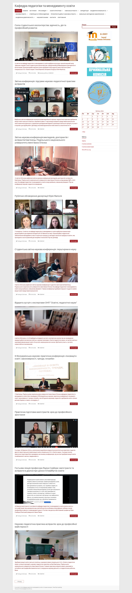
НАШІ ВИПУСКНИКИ (42, 17)
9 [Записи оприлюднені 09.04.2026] (97, 119)
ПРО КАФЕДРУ (43, 10)
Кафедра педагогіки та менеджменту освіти (45, 6)
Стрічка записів (86, 144)
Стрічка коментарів (88, 147)
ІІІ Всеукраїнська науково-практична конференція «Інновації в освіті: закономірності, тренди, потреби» (46, 357)
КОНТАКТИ (53, 17)
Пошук (84, 24)
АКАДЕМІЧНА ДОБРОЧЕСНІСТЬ (25, 17)
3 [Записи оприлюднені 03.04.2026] (102, 116)
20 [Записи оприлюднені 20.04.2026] (83, 124)
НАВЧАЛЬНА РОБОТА (72, 10)
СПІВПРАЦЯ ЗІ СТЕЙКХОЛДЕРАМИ (39, 14)
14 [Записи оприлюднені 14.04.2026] (88, 122)
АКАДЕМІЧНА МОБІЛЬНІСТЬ (99, 10)
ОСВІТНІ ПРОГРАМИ (56, 10)
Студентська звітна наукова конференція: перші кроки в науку (45, 249)
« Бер (83, 132)
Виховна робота (43, 73)
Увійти (84, 141)
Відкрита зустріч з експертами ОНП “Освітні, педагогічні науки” (46, 302)
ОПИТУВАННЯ (62, 17)
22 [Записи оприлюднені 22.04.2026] (93, 124)
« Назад (19, 581)
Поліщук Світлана (22, 73)
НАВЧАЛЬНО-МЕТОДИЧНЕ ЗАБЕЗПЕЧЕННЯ (92, 14)
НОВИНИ (25, 10)
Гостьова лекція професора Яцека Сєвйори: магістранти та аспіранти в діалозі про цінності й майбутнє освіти (44, 469)
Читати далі (74, 73)
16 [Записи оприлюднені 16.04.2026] (98, 122)
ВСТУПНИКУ (33, 10)
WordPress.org (86, 149)
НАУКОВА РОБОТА (22, 14)
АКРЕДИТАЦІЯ (84, 10)
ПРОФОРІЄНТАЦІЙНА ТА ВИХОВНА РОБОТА (64, 14)
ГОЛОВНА (18, 10)
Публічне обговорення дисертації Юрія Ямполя (38, 196)
